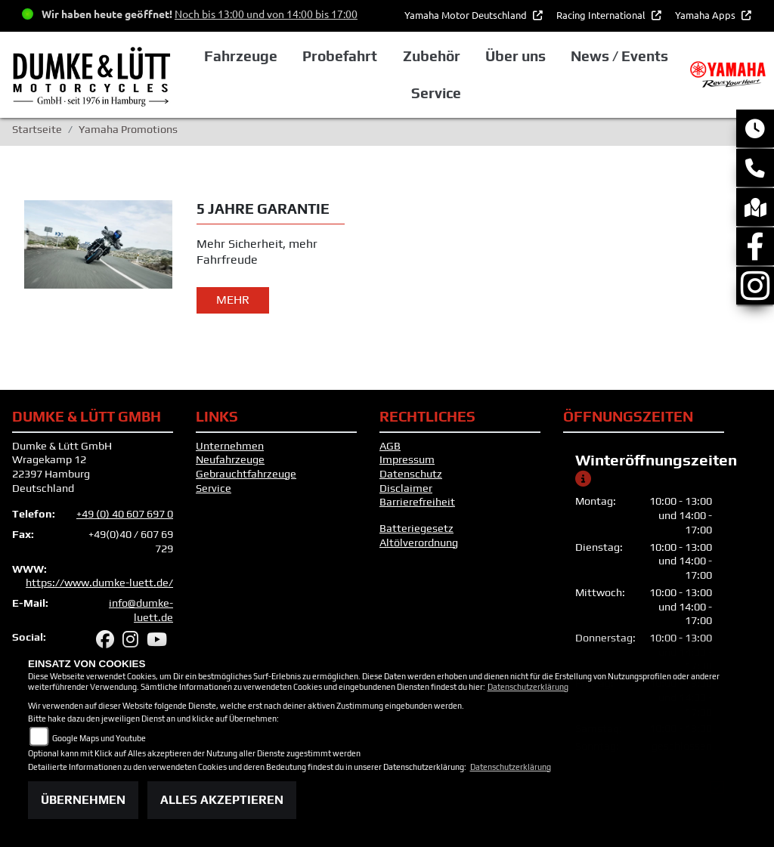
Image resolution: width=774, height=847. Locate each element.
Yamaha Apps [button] (706, 14)
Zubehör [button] (431, 56)
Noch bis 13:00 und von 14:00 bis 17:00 (266, 13)
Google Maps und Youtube (99, 738)
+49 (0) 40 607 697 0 (124, 514)
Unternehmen (230, 446)
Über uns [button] (515, 56)
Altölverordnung (418, 542)
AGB (390, 446)
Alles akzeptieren (221, 800)
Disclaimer (405, 488)
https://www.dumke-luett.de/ (99, 583)
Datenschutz (410, 474)
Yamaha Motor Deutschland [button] (466, 14)
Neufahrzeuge (230, 459)
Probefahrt (339, 56)
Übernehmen (83, 800)
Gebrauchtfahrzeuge (246, 474)
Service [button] (436, 93)
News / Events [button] (619, 56)
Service (213, 488)
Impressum (407, 459)
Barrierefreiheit (417, 502)
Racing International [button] (602, 14)
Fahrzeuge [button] (240, 56)
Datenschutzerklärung (528, 686)
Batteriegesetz (416, 528)
